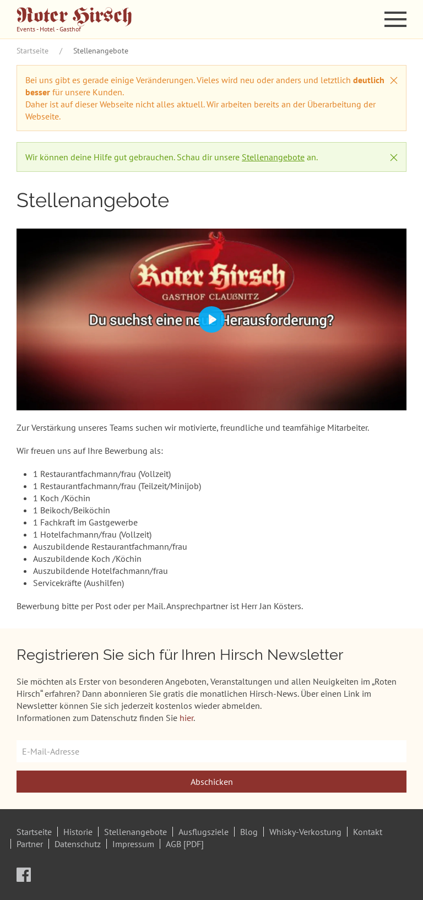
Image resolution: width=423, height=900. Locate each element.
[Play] (211, 319)
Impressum (133, 843)
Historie (78, 831)
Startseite (32, 51)
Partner (30, 843)
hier (186, 717)
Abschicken (212, 781)
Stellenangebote (273, 156)
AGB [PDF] (185, 843)
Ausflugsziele (203, 831)
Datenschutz (78, 843)
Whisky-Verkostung (305, 831)
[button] (395, 19)
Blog (249, 831)
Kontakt (367, 831)
